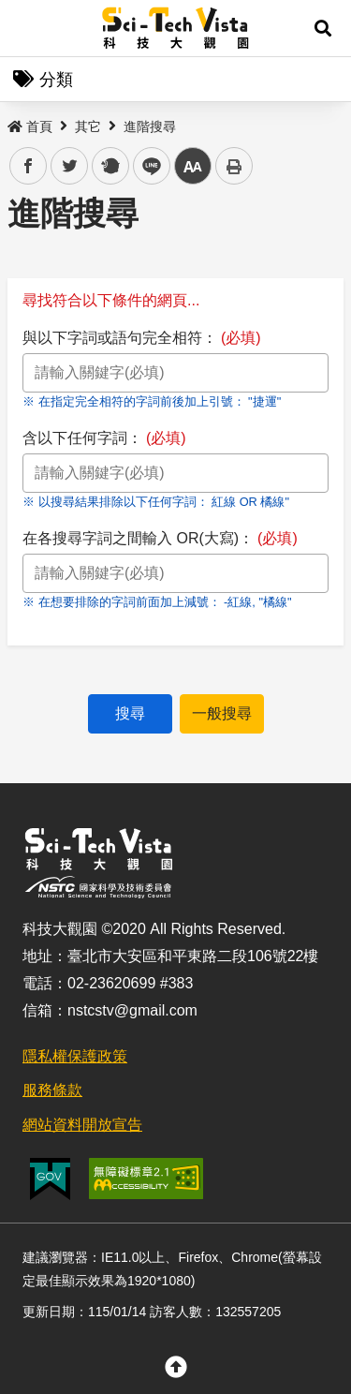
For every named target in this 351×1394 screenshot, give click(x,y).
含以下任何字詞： (104, 438)
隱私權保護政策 (74, 1056)
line (145, 166)
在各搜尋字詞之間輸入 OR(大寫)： (160, 538)
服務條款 (52, 1090)
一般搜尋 (222, 713)
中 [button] (192, 166)
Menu (28, 28)
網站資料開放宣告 (82, 1125)
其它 (88, 126)
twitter (69, 166)
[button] (323, 28)
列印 (234, 166)
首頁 (29, 126)
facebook (28, 166)
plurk (109, 166)
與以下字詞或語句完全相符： (141, 338)
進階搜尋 (150, 126)
